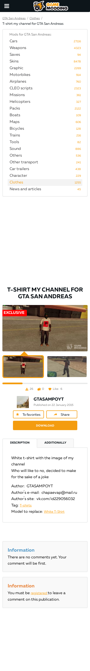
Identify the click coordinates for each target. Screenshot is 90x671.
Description (20, 442)
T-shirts (26, 505)
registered (39, 593)
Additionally (55, 442)
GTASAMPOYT (49, 399)
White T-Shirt (54, 511)
